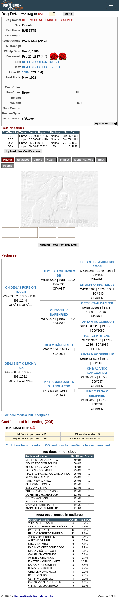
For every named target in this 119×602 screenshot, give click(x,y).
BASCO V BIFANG (97, 336)
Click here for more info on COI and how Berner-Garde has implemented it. (59, 445)
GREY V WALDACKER (97, 303)
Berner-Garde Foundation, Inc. (34, 596)
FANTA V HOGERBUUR (97, 321)
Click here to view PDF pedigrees (25, 415)
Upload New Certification (23, 151)
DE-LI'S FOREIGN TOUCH (40, 62)
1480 (25, 72)
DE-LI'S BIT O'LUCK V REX (41, 67)
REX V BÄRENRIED (59, 345)
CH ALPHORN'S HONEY (97, 285)
